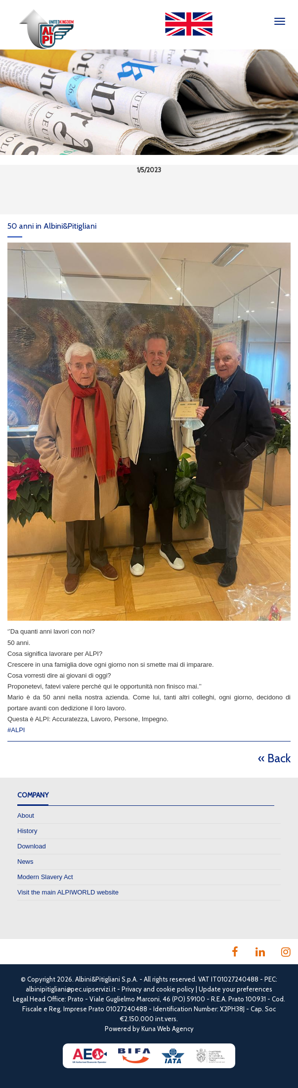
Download (31, 846)
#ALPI (16, 730)
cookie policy (175, 989)
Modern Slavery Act (45, 877)
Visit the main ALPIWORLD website (68, 892)
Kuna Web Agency (167, 1029)
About (25, 815)
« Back (274, 758)
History (27, 831)
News (25, 861)
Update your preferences (235, 989)
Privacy (132, 989)
